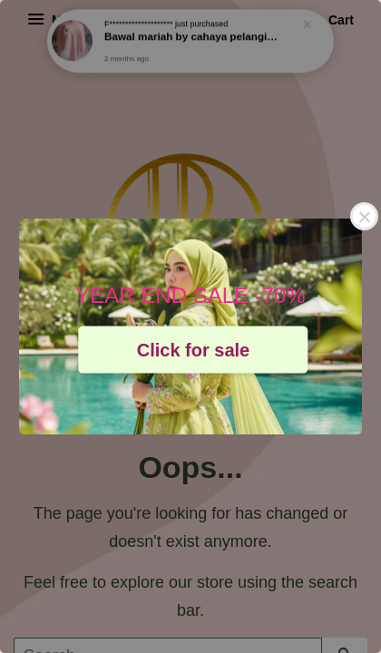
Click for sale (193, 349)
